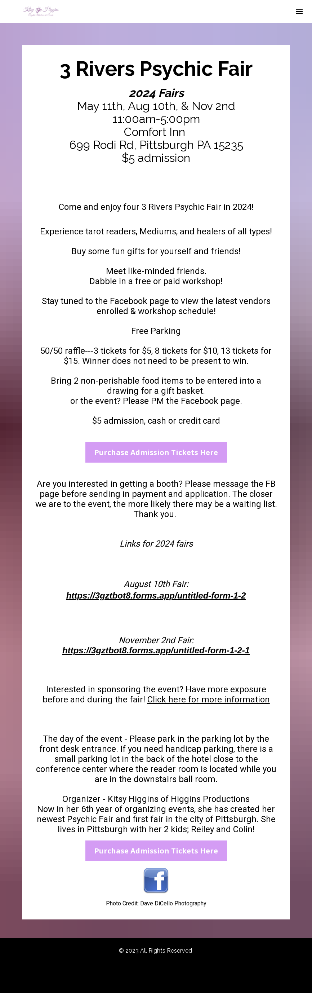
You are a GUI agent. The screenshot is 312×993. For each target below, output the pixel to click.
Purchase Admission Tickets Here (156, 452)
